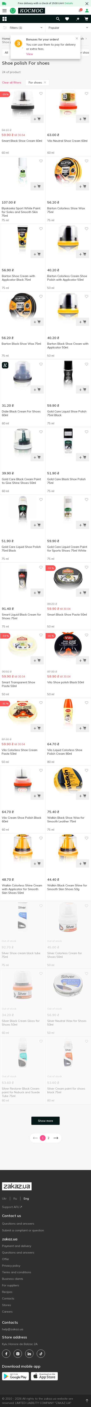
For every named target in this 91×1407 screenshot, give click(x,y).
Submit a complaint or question (23, 1230)
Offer (5, 1259)
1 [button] (43, 1138)
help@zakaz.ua (12, 1329)
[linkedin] (29, 1354)
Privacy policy (11, 1265)
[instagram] (18, 1354)
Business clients (12, 1279)
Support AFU (12, 1207)
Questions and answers (18, 1223)
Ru (15, 1198)
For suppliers (10, 1285)
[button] (77, 19)
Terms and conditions (16, 1272)
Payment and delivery (16, 1246)
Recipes (7, 1292)
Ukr (4, 1198)
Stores (6, 1305)
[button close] (87, 4)
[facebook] (6, 1354)
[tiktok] (41, 1354)
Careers (7, 1311)
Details (69, 3)
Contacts (8, 1298)
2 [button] (48, 1138)
